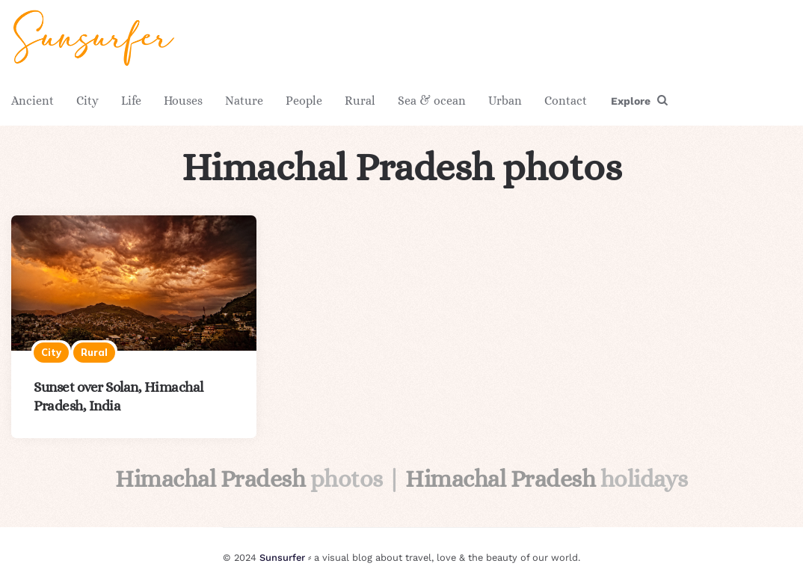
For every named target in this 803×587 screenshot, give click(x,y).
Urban (505, 100)
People (304, 100)
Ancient (32, 100)
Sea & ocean (432, 100)
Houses (183, 100)
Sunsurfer (282, 557)
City (87, 100)
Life (131, 100)
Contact (565, 100)
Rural (360, 100)
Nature (244, 100)
